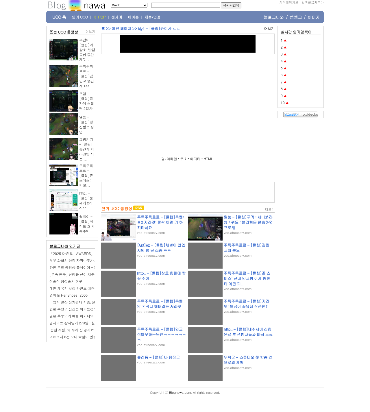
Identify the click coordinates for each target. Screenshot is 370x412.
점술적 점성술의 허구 (65, 281)
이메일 (172, 158)
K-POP (100, 17)
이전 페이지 (121, 28)
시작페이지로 (288, 2)
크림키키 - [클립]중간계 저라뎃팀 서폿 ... (86, 149)
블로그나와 (274, 17)
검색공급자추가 (312, 2)
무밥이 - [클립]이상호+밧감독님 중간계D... (87, 49)
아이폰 (133, 17)
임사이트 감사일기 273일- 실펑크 (75, 322)
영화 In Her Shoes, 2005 (68, 295)
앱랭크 (296, 17)
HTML (208, 158)
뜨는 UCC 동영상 (63, 32)
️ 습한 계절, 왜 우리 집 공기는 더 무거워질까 (83, 329)
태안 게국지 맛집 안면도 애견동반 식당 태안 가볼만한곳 (92, 288)
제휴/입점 (152, 17)
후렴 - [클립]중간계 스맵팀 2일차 (86, 101)
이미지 (314, 17)
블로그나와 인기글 (64, 246)
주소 (183, 158)
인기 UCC (80, 17)
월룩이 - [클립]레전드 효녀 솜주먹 (86, 224)
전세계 (116, 17)
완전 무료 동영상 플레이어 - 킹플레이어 (80, 267)
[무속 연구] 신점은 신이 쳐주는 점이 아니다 (83, 274)
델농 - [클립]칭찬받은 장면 (86, 124)
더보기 (90, 31)
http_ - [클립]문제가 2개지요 (86, 200)
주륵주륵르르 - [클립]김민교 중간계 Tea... (86, 76)
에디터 (195, 158)
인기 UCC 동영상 (116, 208)
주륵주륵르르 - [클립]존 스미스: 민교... (86, 175)
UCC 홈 (59, 17)
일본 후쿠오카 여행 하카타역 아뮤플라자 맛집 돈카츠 (90, 315)
